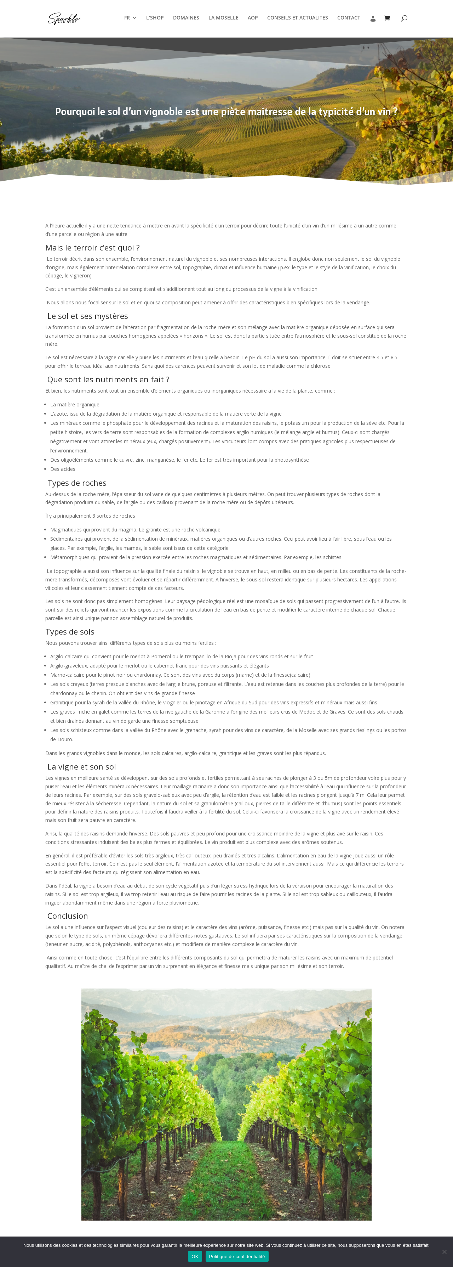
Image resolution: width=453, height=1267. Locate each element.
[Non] (444, 1251)
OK (194, 1256)
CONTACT (348, 18)
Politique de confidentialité (237, 1256)
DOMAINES (186, 18)
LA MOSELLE (223, 18)
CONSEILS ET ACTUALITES (297, 18)
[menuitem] (130, 25)
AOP (253, 18)
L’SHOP (155, 18)
